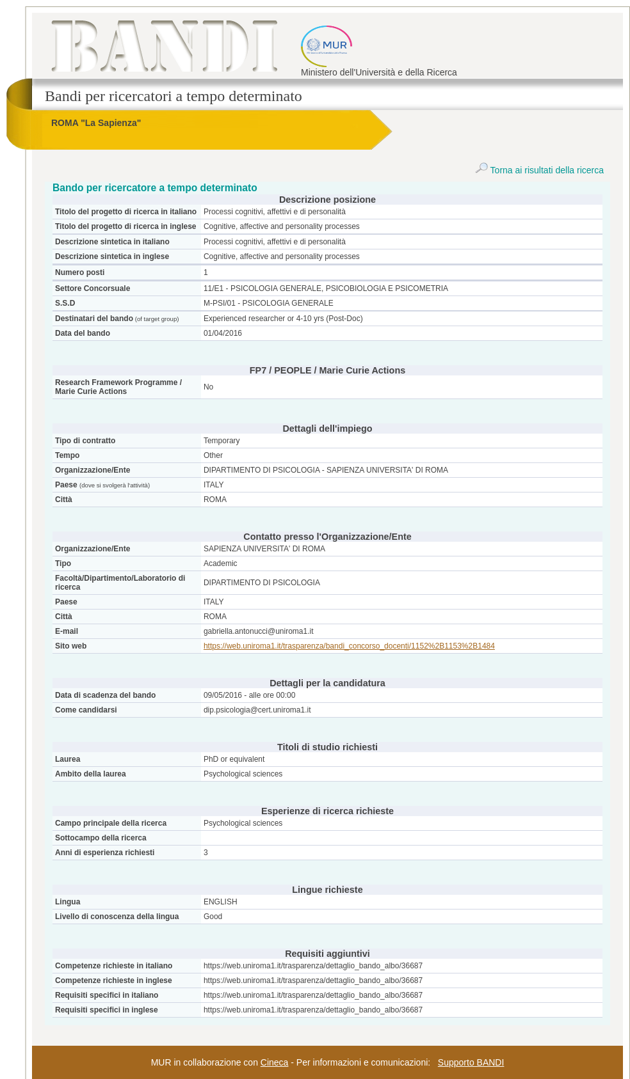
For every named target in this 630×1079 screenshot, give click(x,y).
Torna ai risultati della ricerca (539, 170)
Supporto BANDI (471, 1062)
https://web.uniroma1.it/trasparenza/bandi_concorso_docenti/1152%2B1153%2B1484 (349, 646)
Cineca (275, 1062)
